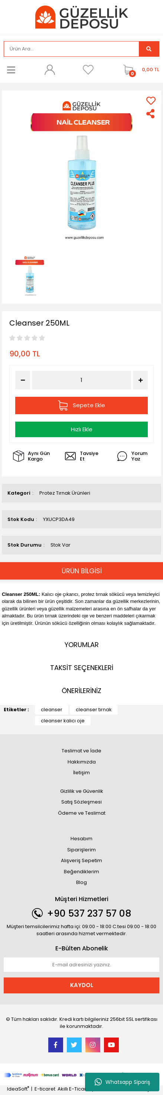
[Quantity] (81, 380)
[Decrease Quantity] (22, 380)
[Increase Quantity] (140, 380)
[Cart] (139, 69)
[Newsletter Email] (81, 964)
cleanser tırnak (94, 709)
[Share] (151, 113)
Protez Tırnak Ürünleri (64, 493)
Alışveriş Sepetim (81, 860)
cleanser (51, 709)
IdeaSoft (18, 1088)
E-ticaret (45, 1088)
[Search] (71, 49)
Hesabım (81, 838)
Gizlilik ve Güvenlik (81, 791)
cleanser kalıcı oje (63, 720)
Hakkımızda (82, 761)
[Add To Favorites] (151, 100)
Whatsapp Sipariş (122, 1082)
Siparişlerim (81, 849)
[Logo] (81, 16)
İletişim (81, 772)
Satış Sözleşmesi (81, 801)
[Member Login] (49, 69)
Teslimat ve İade (81, 750)
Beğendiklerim (81, 871)
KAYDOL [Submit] (81, 985)
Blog (81, 882)
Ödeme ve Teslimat (81, 813)
